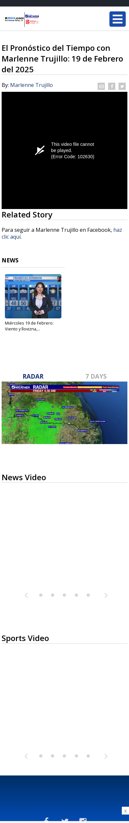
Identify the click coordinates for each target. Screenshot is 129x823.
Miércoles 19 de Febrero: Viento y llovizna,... (29, 326)
